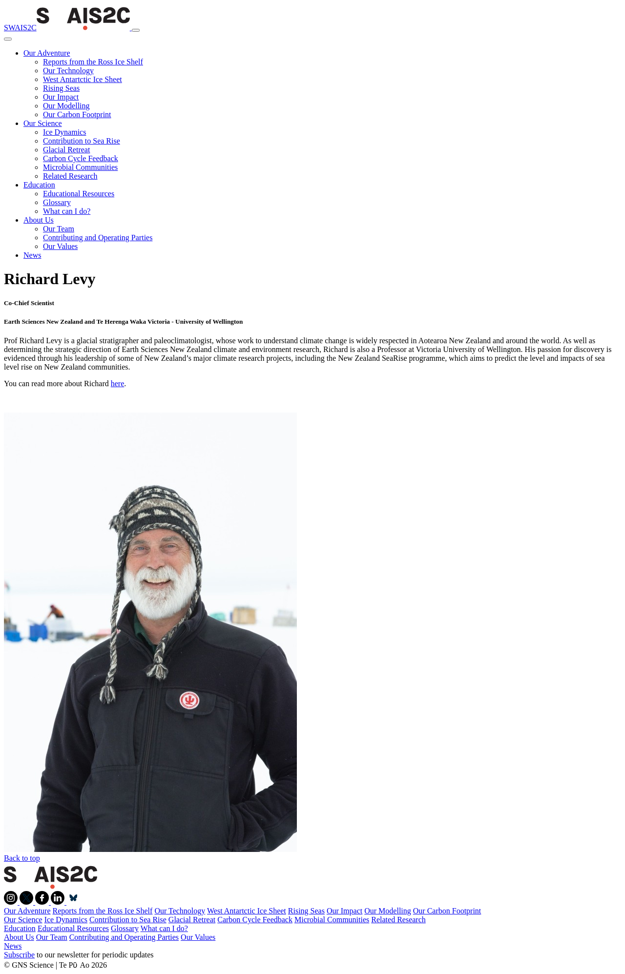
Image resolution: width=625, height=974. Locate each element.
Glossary (57, 202)
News (32, 255)
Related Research (70, 176)
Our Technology (68, 70)
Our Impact (61, 97)
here (118, 383)
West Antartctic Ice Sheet (82, 79)
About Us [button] (38, 220)
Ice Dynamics (64, 132)
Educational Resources (78, 193)
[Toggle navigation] (136, 30)
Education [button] (39, 185)
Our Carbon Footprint (77, 114)
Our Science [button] (42, 123)
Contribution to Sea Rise (81, 141)
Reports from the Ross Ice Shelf (93, 62)
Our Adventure (27, 911)
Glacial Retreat (66, 149)
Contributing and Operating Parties (97, 237)
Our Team (58, 229)
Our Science (23, 919)
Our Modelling (66, 106)
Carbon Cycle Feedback (80, 158)
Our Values (60, 246)
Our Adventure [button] (46, 53)
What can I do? (66, 211)
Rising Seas (61, 88)
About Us (19, 937)
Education (20, 928)
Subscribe (19, 955)
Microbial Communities (80, 167)
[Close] (8, 39)
